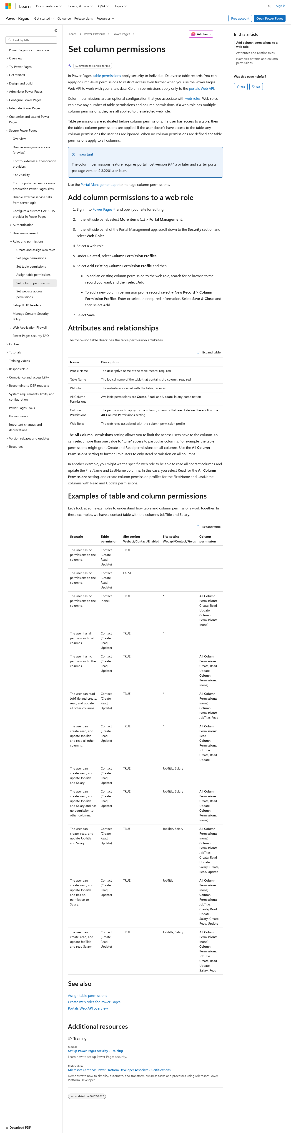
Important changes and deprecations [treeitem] (25, 427)
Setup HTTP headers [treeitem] (27, 305)
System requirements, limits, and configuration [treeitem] (31, 397)
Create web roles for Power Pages (94, 1001)
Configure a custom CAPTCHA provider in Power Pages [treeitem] (34, 214)
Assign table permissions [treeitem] (33, 274)
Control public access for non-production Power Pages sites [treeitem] (34, 186)
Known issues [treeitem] (18, 416)
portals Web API (201, 88)
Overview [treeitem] (19, 138)
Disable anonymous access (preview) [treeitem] (31, 150)
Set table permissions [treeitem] (31, 266)
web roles (193, 98)
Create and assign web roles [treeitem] (35, 250)
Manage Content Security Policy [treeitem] (31, 316)
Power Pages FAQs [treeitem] (22, 408)
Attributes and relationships (255, 53)
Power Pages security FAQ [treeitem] (31, 335)
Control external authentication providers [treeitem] (34, 164)
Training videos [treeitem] (19, 360)
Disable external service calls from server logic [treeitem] (32, 200)
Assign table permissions (87, 995)
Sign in (281, 6)
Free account (240, 18)
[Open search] (269, 6)
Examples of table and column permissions (257, 60)
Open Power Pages (269, 18)
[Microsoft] (8, 6)
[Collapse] (55, 30)
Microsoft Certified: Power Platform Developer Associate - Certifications (119, 1070)
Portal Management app (99, 184)
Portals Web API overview (88, 1008)
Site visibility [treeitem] (21, 175)
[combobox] (31, 40)
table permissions (107, 75)
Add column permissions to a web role (257, 44)
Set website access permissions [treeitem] (29, 294)
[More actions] (219, 34)
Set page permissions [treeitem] (31, 258)
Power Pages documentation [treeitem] (29, 50)
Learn (73, 34)
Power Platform (94, 34)
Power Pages (121, 34)
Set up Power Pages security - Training (95, 1051)
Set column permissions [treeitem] (33, 283)
